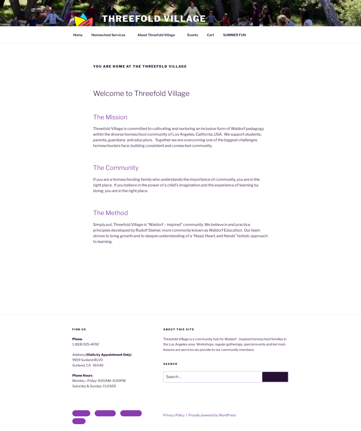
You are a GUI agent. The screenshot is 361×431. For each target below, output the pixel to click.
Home (77, 35)
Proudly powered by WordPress (212, 415)
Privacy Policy (174, 415)
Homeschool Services (110, 35)
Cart (210, 35)
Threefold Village (154, 18)
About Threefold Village (159, 35)
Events (192, 35)
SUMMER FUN (234, 35)
